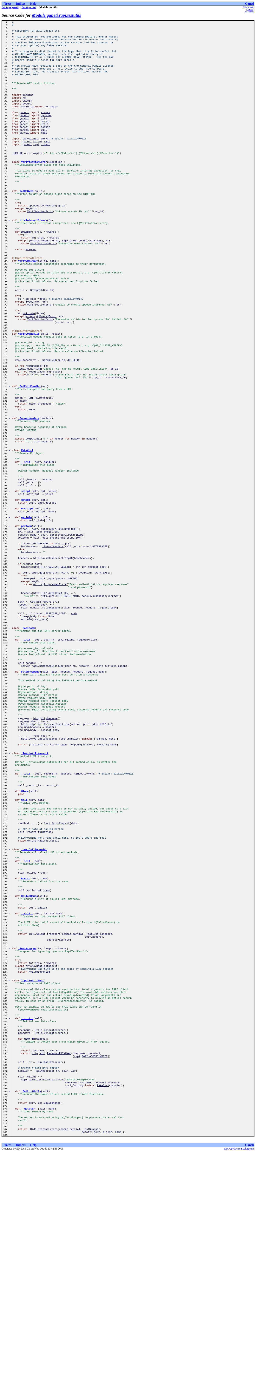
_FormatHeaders (28, 498)
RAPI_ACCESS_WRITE (95, 1263)
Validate (29, 372)
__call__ (27, 1092)
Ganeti (249, 3)
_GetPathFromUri (29, 459)
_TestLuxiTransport (34, 900)
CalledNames (29, 1071)
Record (25, 1050)
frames (250, 9)
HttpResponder (49, 882)
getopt (25, 596)
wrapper (31, 295)
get (47, 599)
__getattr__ (29, 1326)
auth (52, 711)
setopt (25, 585)
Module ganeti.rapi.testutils (56, 15)
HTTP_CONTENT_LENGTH (55, 676)
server (45, 141)
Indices (20, 3)
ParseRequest (60, 984)
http (44, 138)
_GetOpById (25, 225)
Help (33, 3)
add (40, 1064)
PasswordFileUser (59, 1260)
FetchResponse (52, 725)
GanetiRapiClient (51, 1291)
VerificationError (34, 190)
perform (26, 627)
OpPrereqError (46, 375)
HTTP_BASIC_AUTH (67, 711)
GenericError (50, 284)
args (41, 281)
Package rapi (29, 7)
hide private (248, 7)
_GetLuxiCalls (31, 1305)
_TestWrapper (27, 1134)
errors (45, 131)
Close (25, 945)
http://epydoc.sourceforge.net (239, 1371)
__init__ (27, 550)
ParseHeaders (50, 665)
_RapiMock (28, 749)
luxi (44, 152)
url (20, 634)
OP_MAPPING (48, 243)
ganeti (24, 131)
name (47, 1064)
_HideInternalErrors (32, 260)
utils (45, 145)
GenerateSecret (54, 1232)
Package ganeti (10, 7)
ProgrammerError (55, 697)
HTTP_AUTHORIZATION (54, 707)
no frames (249, 11)
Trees (7, 3)
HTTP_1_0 (106, 865)
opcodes (46, 134)
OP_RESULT (75, 428)
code (23, 721)
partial (78, 1116)
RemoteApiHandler (51, 795)
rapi (44, 155)
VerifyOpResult (28, 396)
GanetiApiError (90, 284)
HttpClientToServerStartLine (49, 865)
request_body (27, 638)
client (45, 169)
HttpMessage (49, 858)
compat (45, 148)
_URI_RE (17, 180)
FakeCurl (27, 536)
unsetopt (27, 606)
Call (24, 956)
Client (40, 1116)
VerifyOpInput (28, 309)
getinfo (26, 617)
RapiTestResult (48, 1005)
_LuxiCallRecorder (34, 1015)
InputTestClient (32, 1172)
